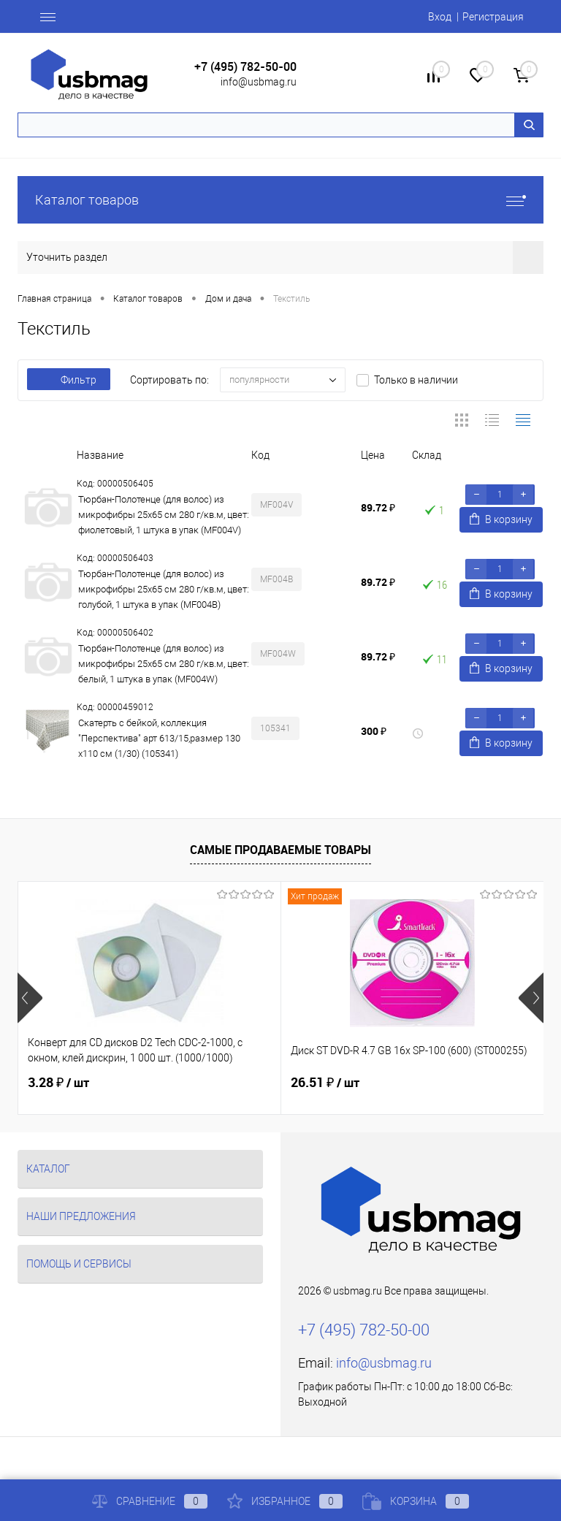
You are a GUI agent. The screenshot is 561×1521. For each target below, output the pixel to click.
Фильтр (68, 380)
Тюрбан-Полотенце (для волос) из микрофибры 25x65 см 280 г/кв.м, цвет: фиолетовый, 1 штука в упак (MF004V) (163, 514)
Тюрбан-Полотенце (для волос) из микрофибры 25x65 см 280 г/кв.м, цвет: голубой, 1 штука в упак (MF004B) (163, 589)
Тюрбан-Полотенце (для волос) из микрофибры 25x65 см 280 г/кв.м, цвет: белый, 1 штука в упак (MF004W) (163, 664)
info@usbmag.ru (259, 82)
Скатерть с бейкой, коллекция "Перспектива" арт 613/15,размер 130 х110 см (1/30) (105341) (159, 738)
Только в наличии (416, 380)
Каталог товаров (280, 200)
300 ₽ (373, 731)
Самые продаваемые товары (280, 850)
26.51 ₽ (325, 1083)
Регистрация (493, 17)
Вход (439, 17)
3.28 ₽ (58, 1083)
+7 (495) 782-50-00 (245, 67)
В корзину (501, 519)
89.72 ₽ (378, 507)
